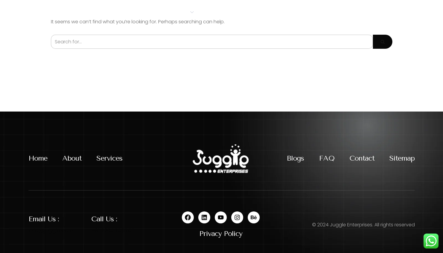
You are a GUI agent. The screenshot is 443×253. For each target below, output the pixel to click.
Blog (256, 12)
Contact (315, 12)
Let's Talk (410, 11)
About (141, 12)
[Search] (212, 42)
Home (112, 12)
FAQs (283, 12)
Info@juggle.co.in (50, 230)
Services (179, 12)
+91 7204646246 (113, 230)
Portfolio (222, 12)
